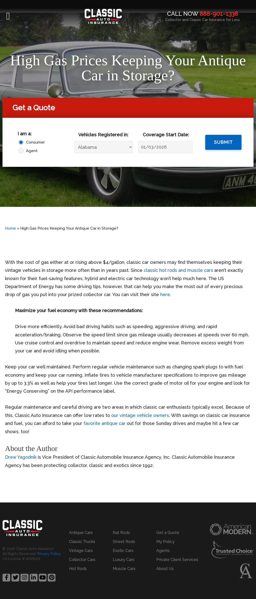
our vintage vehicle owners (140, 415)
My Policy (165, 541)
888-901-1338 (219, 13)
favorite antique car (105, 423)
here (165, 294)
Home (10, 228)
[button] (8, 16)
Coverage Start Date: (166, 134)
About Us (165, 568)
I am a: (25, 133)
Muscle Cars (124, 568)
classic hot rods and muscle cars (178, 270)
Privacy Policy (48, 554)
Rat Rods (121, 532)
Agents (163, 550)
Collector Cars (82, 559)
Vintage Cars (81, 550)
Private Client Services (177, 559)
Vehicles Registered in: (103, 134)
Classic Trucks (82, 541)
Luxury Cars (123, 559)
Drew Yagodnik (21, 457)
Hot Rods (78, 568)
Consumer (34, 142)
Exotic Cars (123, 550)
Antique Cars (81, 532)
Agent (32, 150)
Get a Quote (167, 532)
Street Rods (124, 541)
